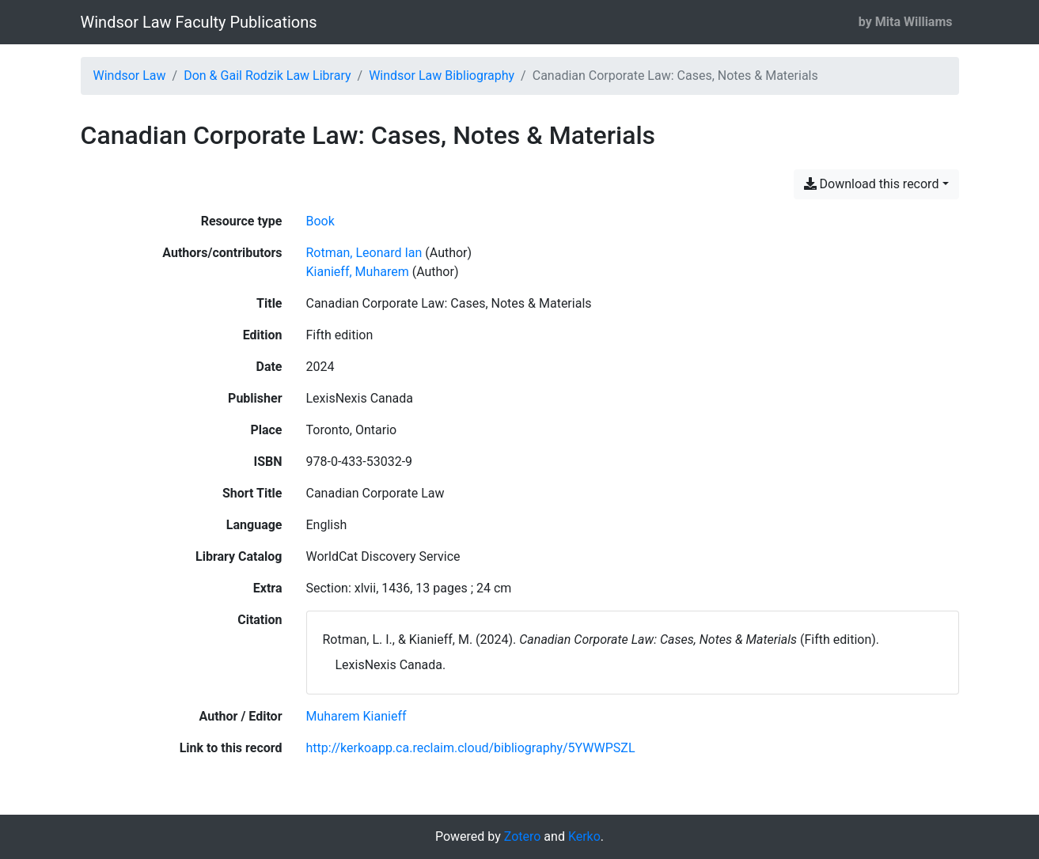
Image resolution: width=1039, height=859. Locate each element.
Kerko (584, 836)
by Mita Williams (906, 21)
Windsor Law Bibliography (441, 75)
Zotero (522, 836)
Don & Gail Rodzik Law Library (267, 75)
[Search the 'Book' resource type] (320, 221)
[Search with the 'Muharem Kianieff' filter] (356, 716)
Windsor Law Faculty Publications (199, 22)
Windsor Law (129, 75)
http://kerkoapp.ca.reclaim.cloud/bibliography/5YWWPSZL (470, 747)
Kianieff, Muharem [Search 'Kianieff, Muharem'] (357, 271)
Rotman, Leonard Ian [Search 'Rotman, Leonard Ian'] (364, 252)
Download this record (871, 183)
